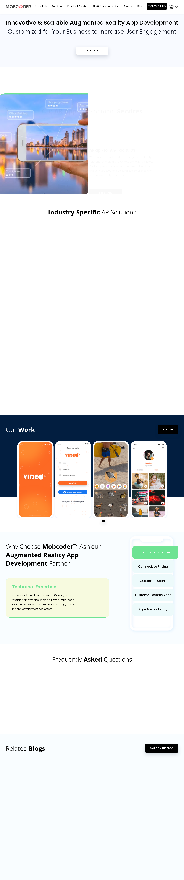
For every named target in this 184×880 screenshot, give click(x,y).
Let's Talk (92, 51)
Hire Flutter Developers (131, 817)
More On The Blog (161, 665)
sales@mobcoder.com (23, 820)
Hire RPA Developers (130, 852)
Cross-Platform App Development (62, 827)
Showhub (159, 832)
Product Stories (77, 6)
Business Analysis (52, 847)
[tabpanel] (35, 396)
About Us (41, 6)
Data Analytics (92, 812)
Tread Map (159, 847)
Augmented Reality (95, 847)
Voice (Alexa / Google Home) (59, 842)
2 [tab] (133, 186)
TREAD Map (160, 817)
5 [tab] (147, 186)
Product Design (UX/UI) (55, 832)
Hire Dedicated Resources (133, 812)
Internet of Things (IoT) (96, 827)
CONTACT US (157, 6)
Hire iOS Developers (130, 827)
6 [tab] (152, 186)
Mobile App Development (57, 812)
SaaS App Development (97, 837)
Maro (156, 822)
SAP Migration (91, 832)
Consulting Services (54, 852)
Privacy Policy (98, 872)
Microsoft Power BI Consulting (100, 817)
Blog (140, 6)
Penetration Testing (95, 852)
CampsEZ (159, 842)
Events (128, 6)
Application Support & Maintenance (62, 837)
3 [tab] (138, 186)
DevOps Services (93, 842)
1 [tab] (129, 186)
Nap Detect (160, 852)
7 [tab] (156, 186)
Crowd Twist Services (54, 856)
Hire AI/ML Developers (131, 832)
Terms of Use (112, 872)
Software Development (56, 817)
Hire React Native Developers (135, 822)
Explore (168, 346)
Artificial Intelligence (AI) (97, 822)
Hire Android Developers (132, 837)
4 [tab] (142, 186)
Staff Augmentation (105, 6)
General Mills (161, 812)
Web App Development (56, 822)
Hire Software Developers (133, 856)
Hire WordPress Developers (134, 842)
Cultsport (159, 827)
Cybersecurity (50, 861)
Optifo (157, 837)
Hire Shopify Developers (132, 847)
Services (57, 6)
